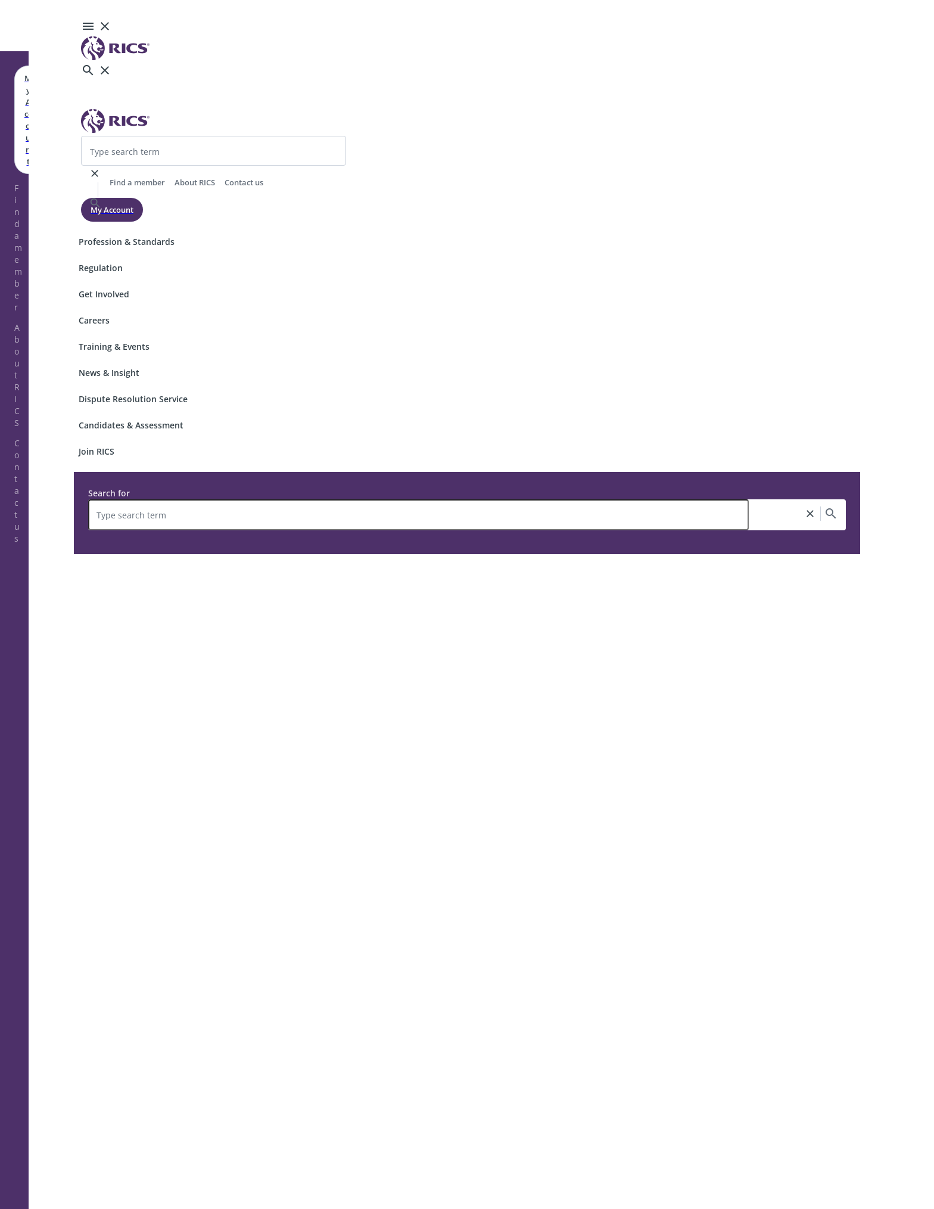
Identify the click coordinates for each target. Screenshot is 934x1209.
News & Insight (109, 372)
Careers (94, 320)
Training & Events (114, 346)
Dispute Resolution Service (133, 399)
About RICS (17, 375)
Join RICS (96, 451)
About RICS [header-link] (195, 182)
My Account (112, 209)
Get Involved (104, 294)
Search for (109, 493)
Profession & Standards (127, 241)
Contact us (17, 490)
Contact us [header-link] (244, 182)
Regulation (101, 267)
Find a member (18, 247)
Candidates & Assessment (131, 425)
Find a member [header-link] (137, 182)
